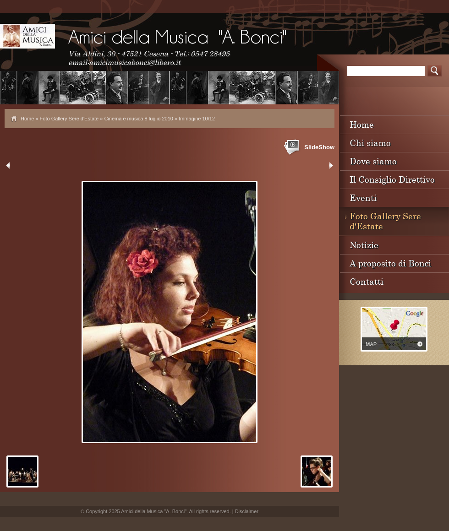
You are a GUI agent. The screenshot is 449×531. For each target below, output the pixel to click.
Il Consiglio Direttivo (392, 179)
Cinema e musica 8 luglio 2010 (138, 118)
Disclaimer (246, 511)
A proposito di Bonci (390, 263)
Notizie (364, 244)
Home (27, 118)
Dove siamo (373, 161)
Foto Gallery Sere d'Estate (69, 118)
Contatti (366, 281)
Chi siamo (370, 142)
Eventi (363, 197)
